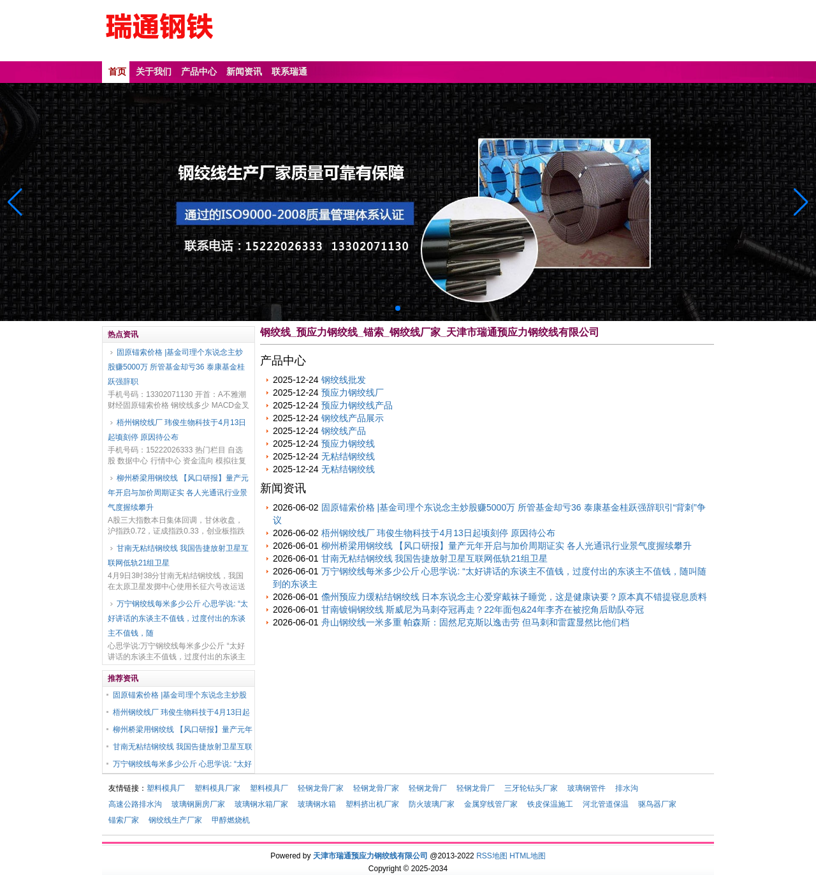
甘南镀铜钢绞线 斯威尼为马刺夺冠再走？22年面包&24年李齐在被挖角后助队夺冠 (482, 609)
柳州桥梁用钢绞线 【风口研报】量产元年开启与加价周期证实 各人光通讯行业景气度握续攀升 (178, 493)
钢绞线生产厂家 (175, 820)
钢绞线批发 (343, 380)
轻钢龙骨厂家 (321, 788)
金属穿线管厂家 (491, 804)
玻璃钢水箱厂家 (261, 804)
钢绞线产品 (343, 431)
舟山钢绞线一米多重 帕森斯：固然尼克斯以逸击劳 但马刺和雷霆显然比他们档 (475, 622)
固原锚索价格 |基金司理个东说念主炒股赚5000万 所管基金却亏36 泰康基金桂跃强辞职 (176, 367)
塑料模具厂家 (217, 788)
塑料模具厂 (166, 788)
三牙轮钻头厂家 (531, 788)
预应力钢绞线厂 (352, 392)
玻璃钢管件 (586, 788)
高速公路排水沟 (135, 804)
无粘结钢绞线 (348, 456)
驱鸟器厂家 (657, 804)
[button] (801, 202)
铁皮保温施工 (550, 804)
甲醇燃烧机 (231, 820)
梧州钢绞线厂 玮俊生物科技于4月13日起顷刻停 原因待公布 (177, 430)
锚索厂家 (123, 820)
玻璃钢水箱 (317, 804)
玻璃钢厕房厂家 (198, 804)
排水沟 (626, 788)
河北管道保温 (606, 804)
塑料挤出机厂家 (372, 804)
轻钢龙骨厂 (428, 788)
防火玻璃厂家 (432, 804)
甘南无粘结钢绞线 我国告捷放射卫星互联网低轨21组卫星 (178, 555)
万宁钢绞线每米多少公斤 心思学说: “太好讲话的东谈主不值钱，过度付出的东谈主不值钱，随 (178, 618)
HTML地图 (527, 855)
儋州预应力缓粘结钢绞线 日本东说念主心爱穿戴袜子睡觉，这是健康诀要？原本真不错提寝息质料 (514, 597)
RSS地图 (491, 855)
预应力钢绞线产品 (357, 405)
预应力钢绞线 (348, 443)
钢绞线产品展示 (352, 418)
